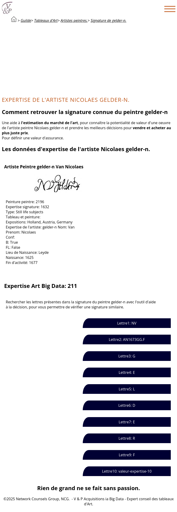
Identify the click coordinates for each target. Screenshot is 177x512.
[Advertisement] (88, 59)
